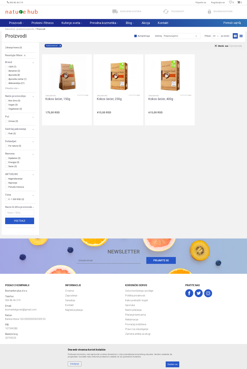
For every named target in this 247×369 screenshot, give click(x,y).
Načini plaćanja (133, 310)
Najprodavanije (15, 179)
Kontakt (69, 305)
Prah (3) (12, 133)
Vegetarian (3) (15, 109)
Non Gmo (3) (14, 100)
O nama (69, 290)
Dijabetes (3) (14, 158)
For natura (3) (14, 146)
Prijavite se (161, 260)
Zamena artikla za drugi (137, 334)
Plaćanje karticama (135, 314)
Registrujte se (218, 2)
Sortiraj (158, 36)
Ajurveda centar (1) (17, 79)
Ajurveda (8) (14, 75)
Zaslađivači (50, 96)
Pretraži (19, 221)
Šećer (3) (12, 166)
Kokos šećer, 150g (57, 99)
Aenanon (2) (14, 71)
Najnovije (12, 183)
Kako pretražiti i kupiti (136, 300)
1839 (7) (12, 67)
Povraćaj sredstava (135, 324)
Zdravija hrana (13, 47)
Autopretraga (144, 36)
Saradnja (70, 300)
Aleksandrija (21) (16, 83)
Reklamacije (131, 319)
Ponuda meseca (16, 187)
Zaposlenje (71, 295)
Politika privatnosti (135, 295)
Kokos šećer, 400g (160, 99)
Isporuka (130, 305)
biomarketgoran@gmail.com (21, 309)
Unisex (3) (13, 121)
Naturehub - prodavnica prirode (19, 29)
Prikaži (208, 36)
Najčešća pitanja (74, 310)
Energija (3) (13, 162)
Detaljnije (74, 364)
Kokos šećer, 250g (109, 99)
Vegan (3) (13, 105)
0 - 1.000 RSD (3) (16, 199)
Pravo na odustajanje (136, 329)
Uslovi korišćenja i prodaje (139, 290)
